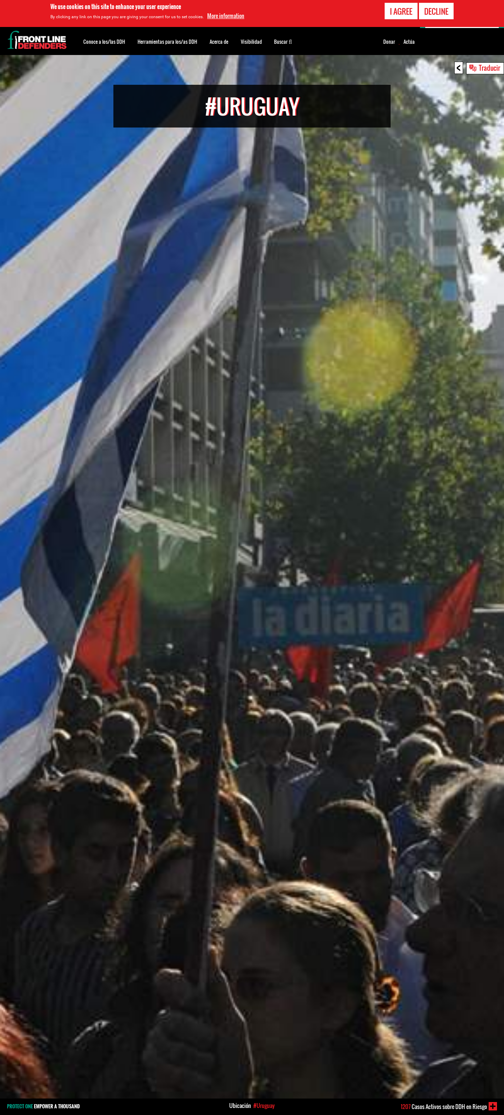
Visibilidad (251, 41)
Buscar (283, 41)
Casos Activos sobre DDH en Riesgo (444, 1106)
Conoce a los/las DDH (104, 41)
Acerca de (219, 41)
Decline (436, 11)
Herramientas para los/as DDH (167, 41)
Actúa (409, 41)
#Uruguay (264, 1105)
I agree (401, 11)
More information (225, 16)
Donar (389, 41)
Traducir (489, 68)
